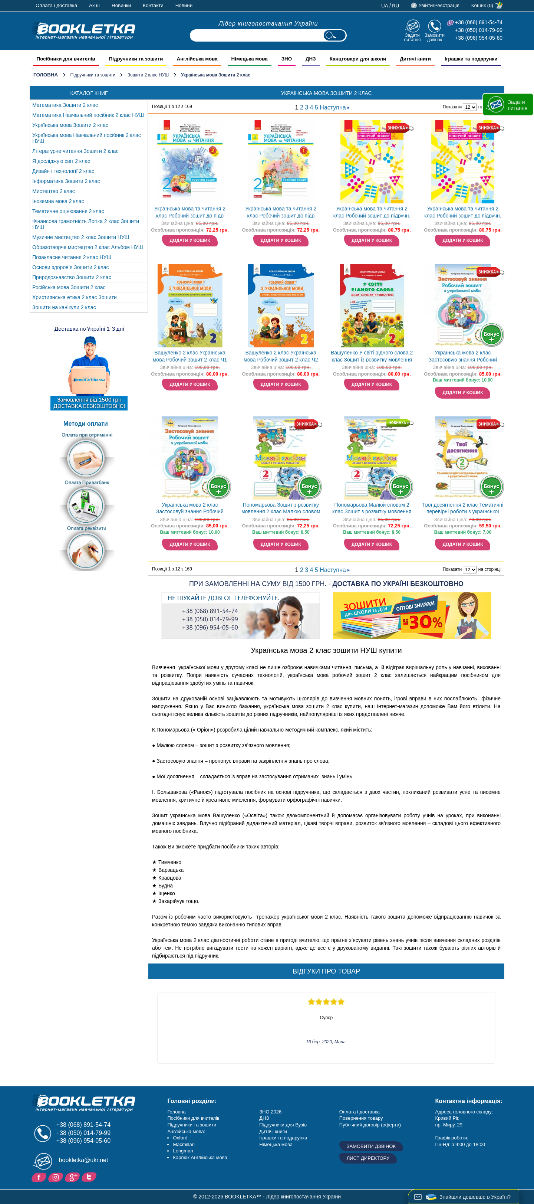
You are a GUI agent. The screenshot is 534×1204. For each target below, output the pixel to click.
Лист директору (368, 1158)
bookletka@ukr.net (83, 1160)
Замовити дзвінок (435, 37)
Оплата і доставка (56, 5)
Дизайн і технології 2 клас (63, 171)
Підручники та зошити (92, 75)
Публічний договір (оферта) (370, 1125)
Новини (183, 5)
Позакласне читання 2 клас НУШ (71, 257)
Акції (94, 5)
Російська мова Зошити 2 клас (69, 287)
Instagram (56, 1176)
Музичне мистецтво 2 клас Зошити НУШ (80, 237)
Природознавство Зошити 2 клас (71, 277)
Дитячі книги (273, 1131)
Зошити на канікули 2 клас (64, 307)
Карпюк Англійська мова (200, 1157)
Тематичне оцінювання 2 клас (68, 211)
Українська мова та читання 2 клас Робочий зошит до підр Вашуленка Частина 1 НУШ (280, 213)
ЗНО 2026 (270, 1112)
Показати (452, 106)
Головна (45, 75)
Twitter (90, 1176)
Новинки (121, 5)
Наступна (335, 107)
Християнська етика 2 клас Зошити (74, 297)
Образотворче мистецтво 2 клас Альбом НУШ (87, 247)
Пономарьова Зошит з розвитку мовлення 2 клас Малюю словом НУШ (280, 509)
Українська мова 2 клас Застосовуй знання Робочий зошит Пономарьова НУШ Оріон (189, 509)
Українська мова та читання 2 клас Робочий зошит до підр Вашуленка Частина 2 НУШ (189, 213)
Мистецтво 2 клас (53, 191)
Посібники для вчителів (193, 1118)
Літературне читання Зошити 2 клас (75, 151)
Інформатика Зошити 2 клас (66, 181)
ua (384, 6)
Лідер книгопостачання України (268, 23)
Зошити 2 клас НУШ (148, 75)
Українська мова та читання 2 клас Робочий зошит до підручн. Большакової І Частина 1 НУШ (372, 213)
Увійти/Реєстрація (438, 5)
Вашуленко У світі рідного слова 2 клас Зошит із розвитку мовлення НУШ (372, 357)
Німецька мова (276, 1144)
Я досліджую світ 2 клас (61, 161)
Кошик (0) (482, 5)
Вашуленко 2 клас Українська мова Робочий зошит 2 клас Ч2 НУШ (281, 357)
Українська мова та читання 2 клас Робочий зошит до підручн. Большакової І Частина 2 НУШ (462, 213)
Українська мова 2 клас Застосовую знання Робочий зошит (463, 357)
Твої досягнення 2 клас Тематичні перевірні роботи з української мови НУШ (463, 509)
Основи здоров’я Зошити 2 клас (70, 267)
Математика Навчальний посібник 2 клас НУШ (88, 115)
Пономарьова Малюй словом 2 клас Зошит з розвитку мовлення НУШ (371, 509)
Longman (183, 1151)
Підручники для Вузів (283, 1125)
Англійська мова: (186, 1131)
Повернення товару (361, 1118)
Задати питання (412, 37)
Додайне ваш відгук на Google (73, 1176)
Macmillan (184, 1144)
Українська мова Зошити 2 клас (70, 125)
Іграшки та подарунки (283, 1138)
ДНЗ (264, 1118)
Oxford (180, 1138)
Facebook (40, 1176)
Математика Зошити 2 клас (65, 105)
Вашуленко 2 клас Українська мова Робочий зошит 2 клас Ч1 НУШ (190, 357)
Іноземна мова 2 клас (58, 201)
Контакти (153, 5)
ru (395, 6)
